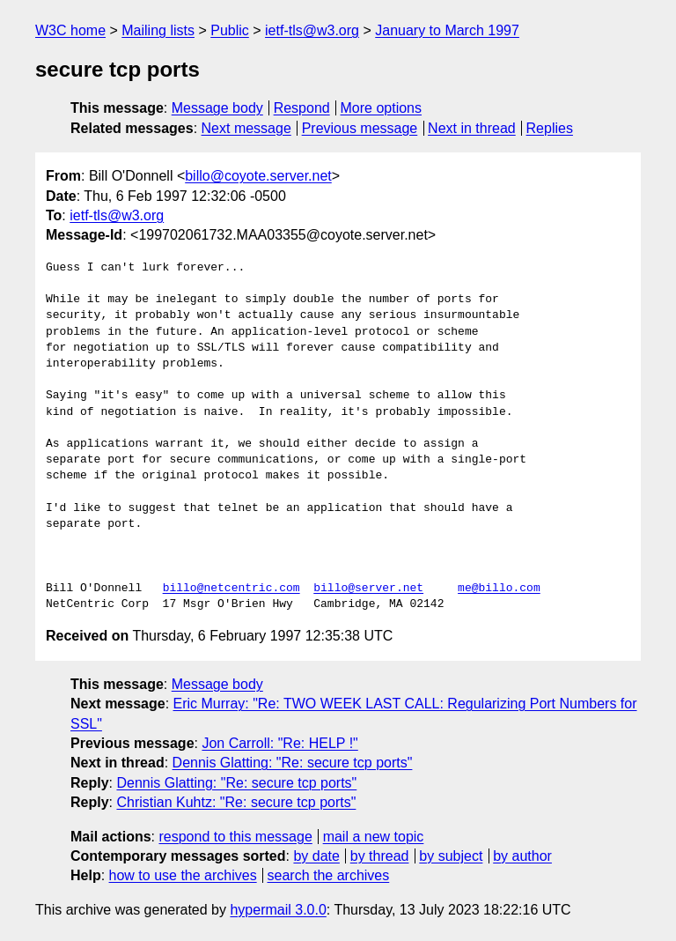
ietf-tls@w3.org (312, 30)
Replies (549, 128)
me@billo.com (499, 588)
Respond (302, 107)
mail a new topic (373, 836)
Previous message (360, 128)
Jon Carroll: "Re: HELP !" (279, 743)
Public (229, 30)
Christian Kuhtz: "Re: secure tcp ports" (236, 802)
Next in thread (472, 128)
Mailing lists (158, 30)
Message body (217, 107)
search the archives (329, 875)
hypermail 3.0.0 (278, 909)
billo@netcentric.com (231, 588)
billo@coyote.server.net (258, 175)
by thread (379, 855)
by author (522, 855)
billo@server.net (368, 588)
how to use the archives (183, 875)
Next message (246, 128)
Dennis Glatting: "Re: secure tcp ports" (293, 762)
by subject (450, 855)
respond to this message (235, 836)
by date (316, 855)
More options (381, 107)
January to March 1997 (447, 30)
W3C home (70, 30)
